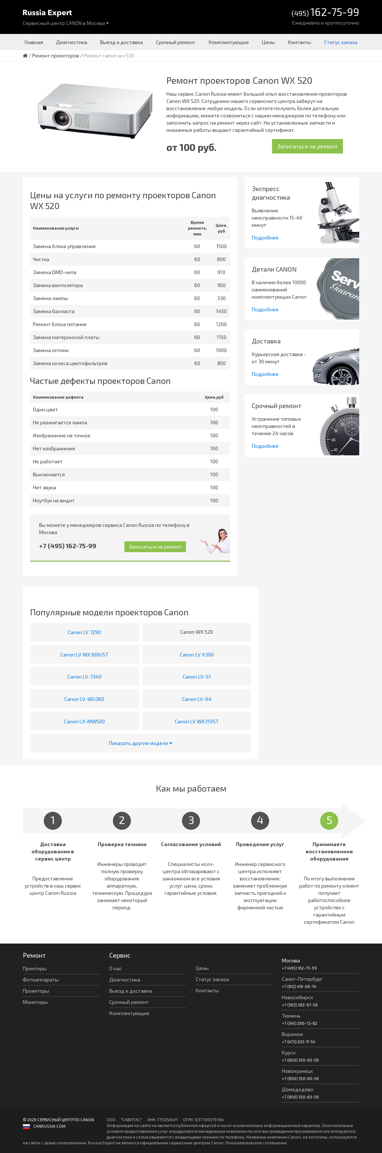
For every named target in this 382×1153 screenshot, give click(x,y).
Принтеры (35, 968)
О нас (115, 968)
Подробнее (265, 237)
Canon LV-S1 (197, 676)
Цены (268, 42)
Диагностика (71, 42)
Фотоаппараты (41, 979)
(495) (325, 12)
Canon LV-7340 (84, 676)
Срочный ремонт (175, 42)
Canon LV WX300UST (84, 654)
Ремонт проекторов (55, 55)
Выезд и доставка (121, 42)
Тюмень (291, 1016)
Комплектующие (229, 42)
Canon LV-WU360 (84, 699)
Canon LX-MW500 (84, 721)
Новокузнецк (297, 1071)
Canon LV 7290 (84, 632)
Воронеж (292, 1034)
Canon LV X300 (197, 654)
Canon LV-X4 (197, 699)
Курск (289, 1052)
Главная (34, 42)
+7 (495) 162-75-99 (67, 546)
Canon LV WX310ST (197, 721)
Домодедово (297, 1089)
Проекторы (36, 991)
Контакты (299, 42)
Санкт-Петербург (302, 979)
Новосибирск (297, 997)
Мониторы (35, 1002)
